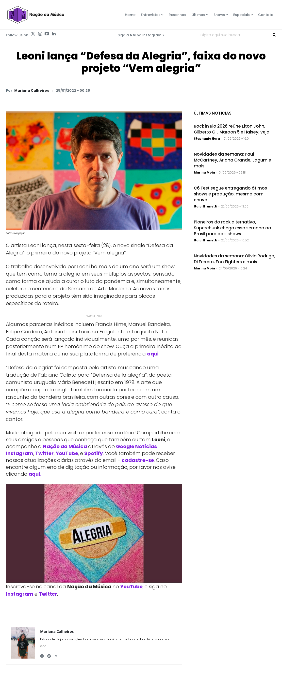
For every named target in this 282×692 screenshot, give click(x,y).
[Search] (274, 35)
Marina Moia (204, 172)
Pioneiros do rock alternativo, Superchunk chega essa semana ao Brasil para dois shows (232, 228)
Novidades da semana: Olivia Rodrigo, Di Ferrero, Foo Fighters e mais (234, 259)
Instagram (19, 453)
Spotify (93, 453)
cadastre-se (138, 460)
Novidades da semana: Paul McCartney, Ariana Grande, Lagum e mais (232, 160)
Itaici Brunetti (205, 206)
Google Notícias (136, 446)
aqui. (35, 474)
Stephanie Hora (207, 138)
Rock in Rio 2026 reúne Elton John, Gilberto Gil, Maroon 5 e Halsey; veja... (233, 129)
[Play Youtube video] (94, 533)
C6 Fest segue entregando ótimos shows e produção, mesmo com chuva (230, 194)
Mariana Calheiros (31, 90)
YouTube (67, 453)
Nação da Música (65, 446)
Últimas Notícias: (213, 113)
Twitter (44, 453)
